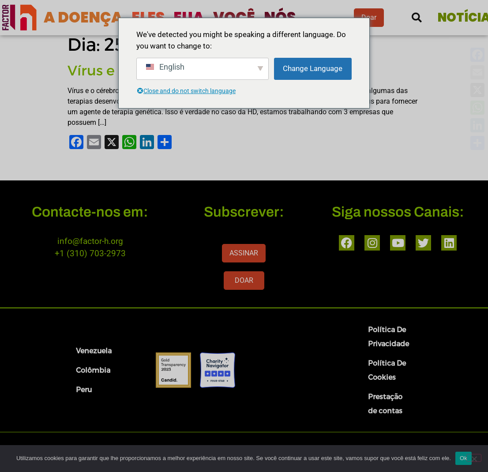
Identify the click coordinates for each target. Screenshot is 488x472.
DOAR (244, 280)
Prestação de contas (385, 403)
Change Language (312, 68)
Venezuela (94, 350)
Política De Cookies (387, 370)
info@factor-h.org (90, 241)
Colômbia (93, 370)
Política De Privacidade (388, 336)
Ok (463, 458)
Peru (84, 389)
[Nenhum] (473, 458)
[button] (417, 18)
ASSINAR (243, 253)
